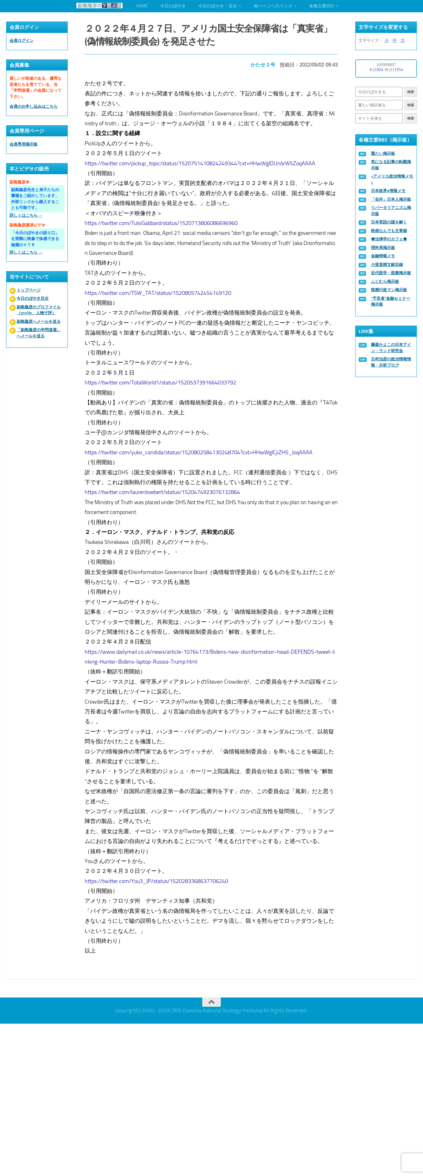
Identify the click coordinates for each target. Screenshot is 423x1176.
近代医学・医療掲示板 (391, 273)
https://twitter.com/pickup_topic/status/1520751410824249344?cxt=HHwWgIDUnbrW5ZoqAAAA (200, 162)
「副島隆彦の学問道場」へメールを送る (39, 332)
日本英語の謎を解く (389, 222)
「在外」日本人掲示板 (391, 199)
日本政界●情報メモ (388, 190)
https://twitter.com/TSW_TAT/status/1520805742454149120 (158, 292)
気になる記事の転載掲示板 (391, 164)
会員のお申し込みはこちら (34, 106)
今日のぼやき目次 (33, 298)
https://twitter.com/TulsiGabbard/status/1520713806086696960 (161, 222)
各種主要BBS (321, 6)
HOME (142, 6)
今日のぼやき (173, 6)
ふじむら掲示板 (385, 281)
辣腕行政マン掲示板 (389, 289)
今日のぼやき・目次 (217, 6)
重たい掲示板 (383, 153)
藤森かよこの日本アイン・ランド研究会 (391, 347)
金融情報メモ (383, 256)
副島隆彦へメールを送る (39, 321)
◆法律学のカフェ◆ (389, 239)
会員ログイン (22, 40)
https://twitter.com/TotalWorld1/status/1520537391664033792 (160, 382)
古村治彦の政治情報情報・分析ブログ (391, 362)
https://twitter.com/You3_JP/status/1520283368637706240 (156, 880)
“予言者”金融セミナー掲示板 (390, 301)
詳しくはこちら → (26, 215)
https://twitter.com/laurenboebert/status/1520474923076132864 (162, 491)
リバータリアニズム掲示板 (391, 210)
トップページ (29, 290)
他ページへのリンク (273, 6)
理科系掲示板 (383, 247)
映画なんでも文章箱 (389, 230)
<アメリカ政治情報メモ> (392, 179)
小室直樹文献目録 (387, 264)
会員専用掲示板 (24, 144)
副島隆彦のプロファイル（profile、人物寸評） (39, 310)
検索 (410, 92)
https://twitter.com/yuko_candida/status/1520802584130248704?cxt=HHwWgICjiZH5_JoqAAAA (199, 451)
